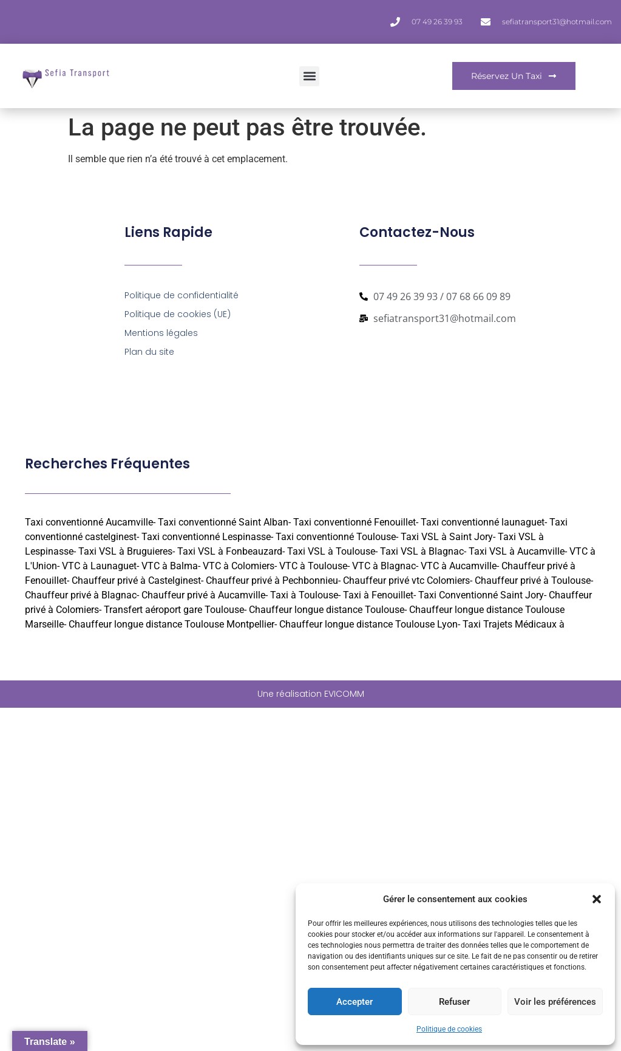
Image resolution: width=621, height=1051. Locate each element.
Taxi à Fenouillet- (379, 595)
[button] (597, 899)
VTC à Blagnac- (385, 566)
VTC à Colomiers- (240, 566)
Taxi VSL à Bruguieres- (126, 551)
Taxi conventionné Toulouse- (337, 537)
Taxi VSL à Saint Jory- (448, 537)
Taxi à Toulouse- (305, 595)
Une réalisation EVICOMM (310, 694)
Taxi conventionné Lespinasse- (207, 537)
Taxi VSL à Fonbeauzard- (231, 551)
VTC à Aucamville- (460, 566)
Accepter (354, 1001)
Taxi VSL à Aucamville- (518, 551)
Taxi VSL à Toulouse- (332, 551)
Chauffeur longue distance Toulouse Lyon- (369, 624)
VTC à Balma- (170, 566)
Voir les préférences (555, 1001)
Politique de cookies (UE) (177, 314)
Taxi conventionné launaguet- (484, 522)
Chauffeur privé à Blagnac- (82, 595)
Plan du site (149, 352)
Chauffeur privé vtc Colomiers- (407, 580)
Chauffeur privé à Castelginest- (137, 580)
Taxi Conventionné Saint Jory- (482, 595)
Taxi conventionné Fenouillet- (355, 522)
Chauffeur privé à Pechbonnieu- (273, 580)
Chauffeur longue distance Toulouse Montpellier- (173, 624)
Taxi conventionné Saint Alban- (224, 522)
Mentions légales (161, 333)
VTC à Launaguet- (100, 566)
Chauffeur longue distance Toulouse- (328, 609)
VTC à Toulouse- (314, 566)
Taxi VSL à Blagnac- (423, 551)
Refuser (454, 1001)
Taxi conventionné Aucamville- (90, 522)
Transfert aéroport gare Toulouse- (175, 609)
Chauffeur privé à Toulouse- (534, 580)
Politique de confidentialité (181, 295)
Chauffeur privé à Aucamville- (204, 595)
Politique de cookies (449, 1029)
